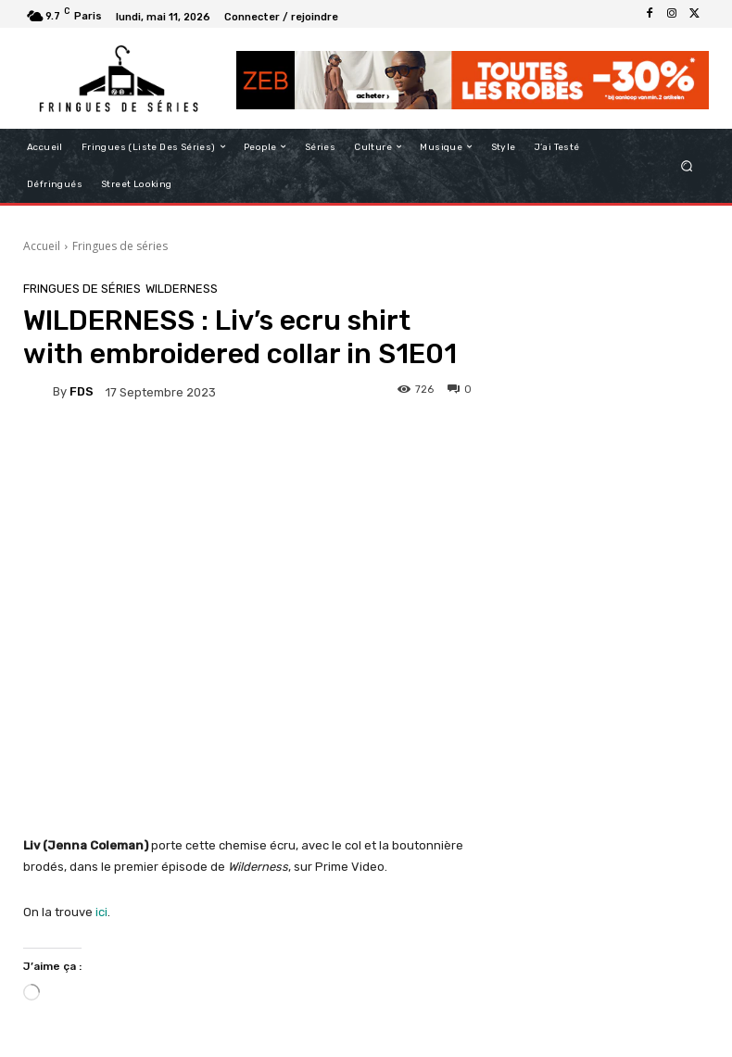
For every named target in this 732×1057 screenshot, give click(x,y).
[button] (687, 165)
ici (101, 912)
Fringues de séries (120, 246)
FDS (81, 391)
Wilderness (181, 289)
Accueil (41, 246)
